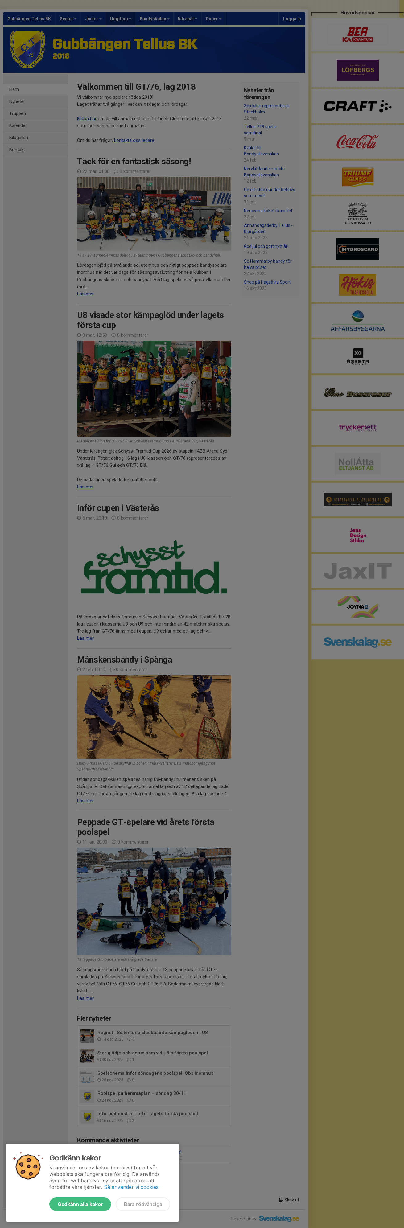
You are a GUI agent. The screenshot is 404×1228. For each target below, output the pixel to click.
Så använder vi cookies (131, 1187)
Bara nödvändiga (143, 1204)
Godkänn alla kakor (80, 1204)
